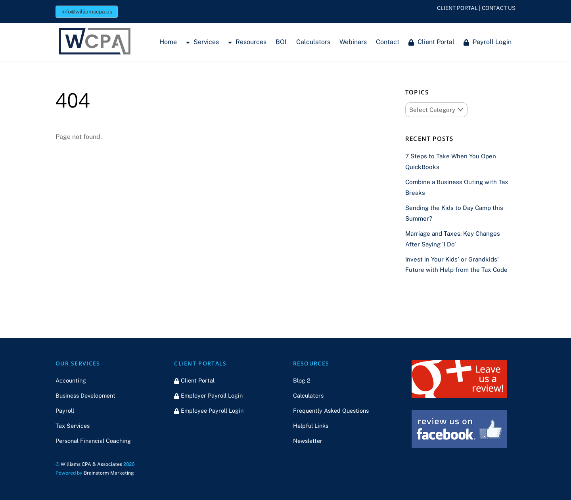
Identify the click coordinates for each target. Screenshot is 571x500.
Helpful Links (310, 425)
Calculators (313, 42)
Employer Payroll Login (208, 395)
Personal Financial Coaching (93, 440)
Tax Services (73, 425)
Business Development (85, 395)
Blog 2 (301, 380)
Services (202, 42)
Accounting (71, 380)
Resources (247, 42)
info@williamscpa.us (86, 11)
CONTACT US (498, 8)
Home (168, 42)
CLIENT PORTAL (457, 8)
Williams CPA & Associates (91, 464)
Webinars (353, 42)
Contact (387, 42)
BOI (281, 42)
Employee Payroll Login (208, 410)
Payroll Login (488, 42)
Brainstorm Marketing (109, 473)
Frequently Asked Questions (331, 410)
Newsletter (307, 440)
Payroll (65, 410)
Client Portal (431, 42)
